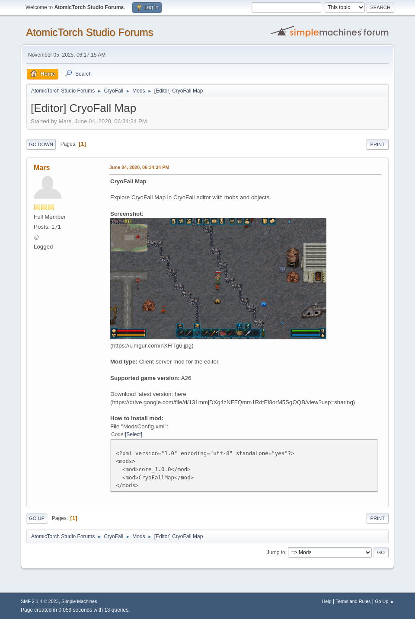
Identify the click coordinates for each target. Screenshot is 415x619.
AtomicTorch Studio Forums (89, 32)
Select (133, 434)
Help (327, 601)
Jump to (276, 552)
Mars (42, 167)
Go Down (41, 144)
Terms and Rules (353, 601)
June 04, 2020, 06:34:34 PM (139, 167)
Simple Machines (79, 601)
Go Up (37, 518)
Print (377, 144)
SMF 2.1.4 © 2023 (40, 601)
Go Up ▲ (384, 601)
